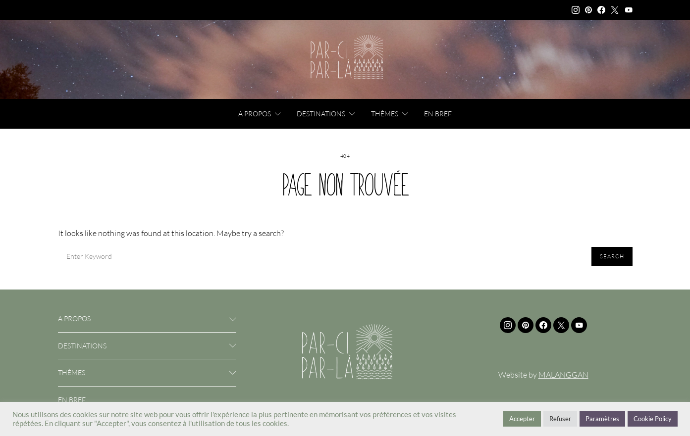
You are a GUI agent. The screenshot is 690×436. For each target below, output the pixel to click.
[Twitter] (615, 10)
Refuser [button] (560, 419)
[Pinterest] (588, 10)
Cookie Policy (653, 419)
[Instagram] (576, 10)
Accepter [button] (522, 419)
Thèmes (384, 113)
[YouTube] (629, 10)
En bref (438, 113)
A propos (254, 113)
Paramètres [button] (602, 419)
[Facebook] (601, 10)
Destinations (321, 113)
